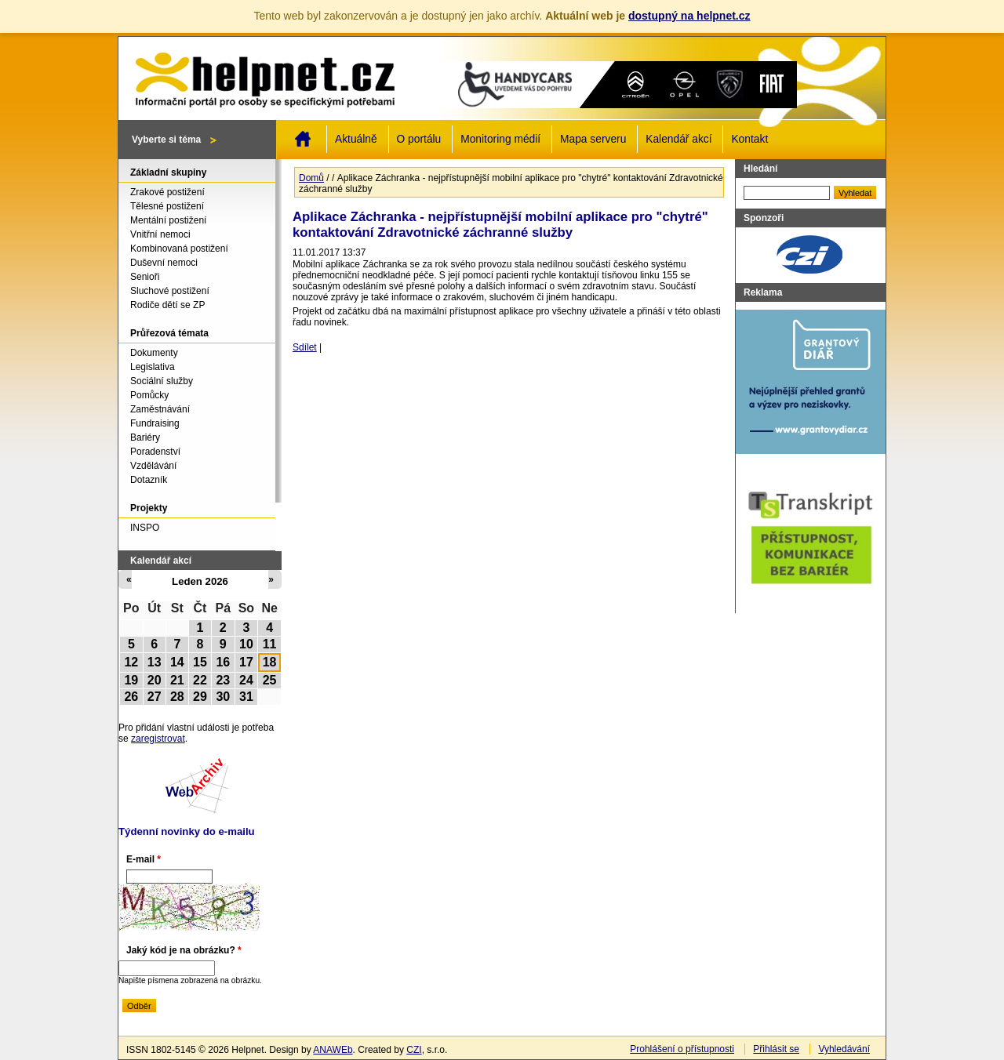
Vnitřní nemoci (160, 234)
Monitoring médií (500, 139)
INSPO (144, 527)
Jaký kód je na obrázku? (184, 950)
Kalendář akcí (678, 139)
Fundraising (155, 423)
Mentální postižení (168, 220)
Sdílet (305, 347)
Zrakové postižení (167, 192)
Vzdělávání (153, 465)
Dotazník (148, 479)
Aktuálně (356, 139)
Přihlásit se (776, 1049)
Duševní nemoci (164, 262)
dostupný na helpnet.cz (689, 15)
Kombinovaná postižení (179, 248)
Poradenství (155, 451)
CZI (413, 1049)
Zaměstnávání (160, 409)
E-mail (143, 859)
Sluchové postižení (169, 290)
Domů (303, 139)
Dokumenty (154, 352)
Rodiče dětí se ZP (167, 304)
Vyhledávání (844, 1049)
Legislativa (152, 366)
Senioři (144, 276)
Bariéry (145, 437)
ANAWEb (332, 1049)
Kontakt (749, 139)
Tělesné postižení (167, 206)
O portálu (419, 139)
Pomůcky (149, 395)
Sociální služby (161, 381)
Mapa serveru (593, 139)
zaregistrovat (158, 738)
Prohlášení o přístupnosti (682, 1049)
